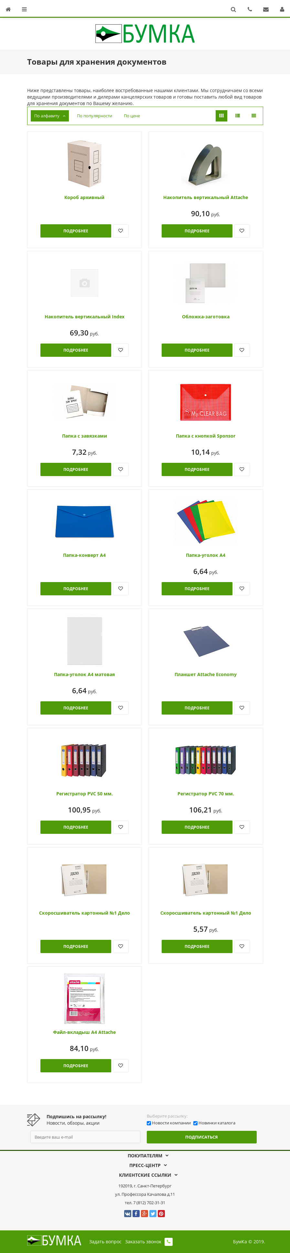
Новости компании (171, 1122)
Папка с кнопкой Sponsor (205, 436)
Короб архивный (84, 197)
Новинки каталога (217, 1122)
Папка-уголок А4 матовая (84, 674)
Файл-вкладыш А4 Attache (84, 1032)
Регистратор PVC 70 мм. (205, 794)
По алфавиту (49, 116)
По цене (132, 116)
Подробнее (75, 231)
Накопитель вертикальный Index (84, 316)
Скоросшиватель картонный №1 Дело (84, 913)
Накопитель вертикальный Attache (205, 197)
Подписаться (201, 1137)
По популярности (94, 116)
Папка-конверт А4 (84, 555)
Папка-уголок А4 (205, 555)
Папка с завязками (84, 436)
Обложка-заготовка (206, 316)
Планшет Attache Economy (206, 674)
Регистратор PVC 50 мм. (84, 794)
